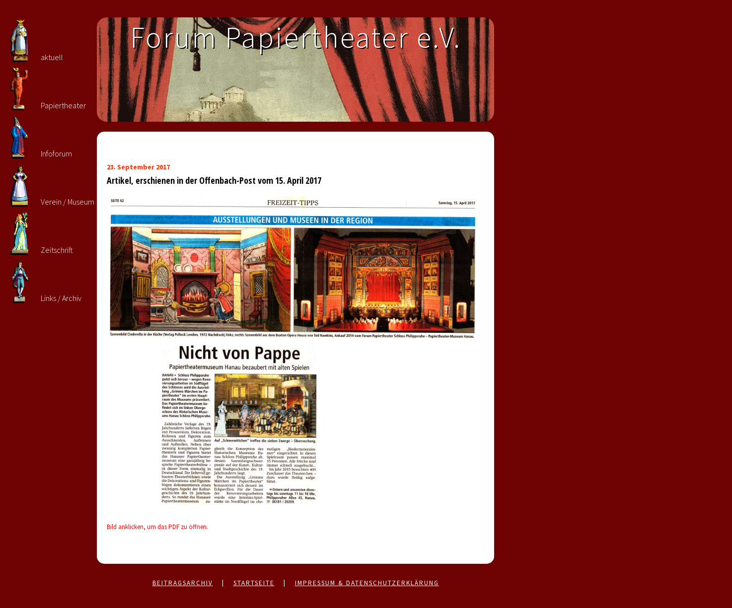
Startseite (254, 583)
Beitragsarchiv (182, 583)
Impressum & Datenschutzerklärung (367, 583)
